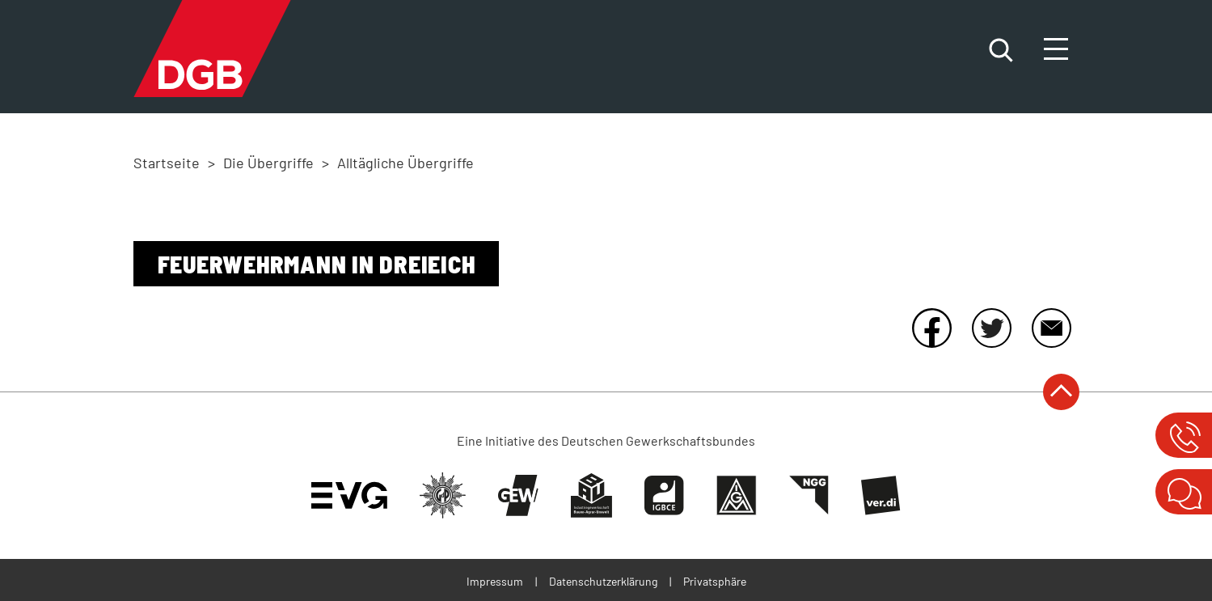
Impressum (495, 581)
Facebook (931, 327)
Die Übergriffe (268, 162)
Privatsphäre (714, 581)
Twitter (991, 327)
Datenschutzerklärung (603, 581)
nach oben (1061, 392)
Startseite (166, 162)
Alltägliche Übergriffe (405, 162)
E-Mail (1051, 327)
